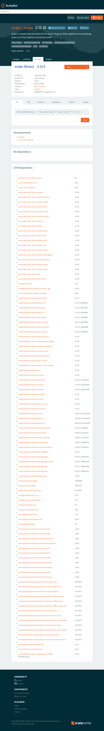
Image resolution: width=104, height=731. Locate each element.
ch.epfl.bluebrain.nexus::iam (29, 370)
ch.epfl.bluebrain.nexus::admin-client (32, 298)
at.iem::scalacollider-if (26, 187)
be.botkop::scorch (25, 284)
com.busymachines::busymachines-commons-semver (38, 635)
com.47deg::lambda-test (27, 514)
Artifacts (27, 59)
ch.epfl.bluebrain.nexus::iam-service (32, 408)
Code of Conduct (20, 709)
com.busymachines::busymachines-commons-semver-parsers (42, 639)
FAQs (16, 705)
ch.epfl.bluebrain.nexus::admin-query (32, 317)
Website (72, 28)
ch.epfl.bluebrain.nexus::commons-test (33, 351)
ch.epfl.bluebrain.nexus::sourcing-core (32, 466)
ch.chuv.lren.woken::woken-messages (32, 293)
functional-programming (32, 42)
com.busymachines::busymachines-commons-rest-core (39, 615)
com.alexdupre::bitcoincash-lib (30, 519)
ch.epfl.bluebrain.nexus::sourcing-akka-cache (35, 461)
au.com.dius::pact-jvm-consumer (30, 192)
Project (16, 59)
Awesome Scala (83, 17)
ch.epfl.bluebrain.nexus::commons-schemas (35, 346)
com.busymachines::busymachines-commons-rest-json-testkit (42, 630)
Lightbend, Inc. (50, 92)
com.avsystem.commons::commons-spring (34, 577)
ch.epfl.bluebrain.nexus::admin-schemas (33, 327)
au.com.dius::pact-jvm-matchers (30, 221)
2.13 (27, 51)
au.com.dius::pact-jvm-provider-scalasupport (35, 255)
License (17, 712)
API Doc (71, 17)
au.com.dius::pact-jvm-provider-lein (31, 245)
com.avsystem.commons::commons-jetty (34, 553)
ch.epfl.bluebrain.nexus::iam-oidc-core (32, 404)
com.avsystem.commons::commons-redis (34, 572)
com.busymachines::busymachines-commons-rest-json (39, 625)
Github (18, 680)
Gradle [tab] (85, 102)
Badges (48, 59)
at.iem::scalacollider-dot (27, 182)
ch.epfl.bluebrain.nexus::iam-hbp (30, 399)
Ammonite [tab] (56, 102)
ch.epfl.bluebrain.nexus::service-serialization (35, 447)
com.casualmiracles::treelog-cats (31, 644)
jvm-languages (47, 42)
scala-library (43, 46)
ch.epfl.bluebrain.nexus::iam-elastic (31, 394)
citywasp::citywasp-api (26, 505)
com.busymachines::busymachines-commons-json (37, 610)
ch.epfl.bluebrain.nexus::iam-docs (31, 389)
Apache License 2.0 (57, 28)
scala (15, 27)
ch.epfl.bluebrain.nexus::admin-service (32, 332)
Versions (38, 59)
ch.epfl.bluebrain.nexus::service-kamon (33, 442)
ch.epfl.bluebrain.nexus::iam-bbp (30, 375)
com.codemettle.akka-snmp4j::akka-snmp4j (35, 654)
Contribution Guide (21, 693)
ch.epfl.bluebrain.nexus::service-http (32, 433)
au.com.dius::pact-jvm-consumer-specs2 (33, 216)
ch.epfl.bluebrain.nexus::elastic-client (32, 360)
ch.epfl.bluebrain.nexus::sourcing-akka (33, 457)
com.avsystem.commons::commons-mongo (35, 567)
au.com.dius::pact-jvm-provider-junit (32, 235)
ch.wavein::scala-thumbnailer (29, 500)
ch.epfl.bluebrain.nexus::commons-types (33, 356)
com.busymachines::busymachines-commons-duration (39, 586)
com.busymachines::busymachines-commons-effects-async (41, 596)
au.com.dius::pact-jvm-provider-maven (33, 250)
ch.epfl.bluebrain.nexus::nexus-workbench (34, 428)
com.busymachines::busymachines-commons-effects (38, 591)
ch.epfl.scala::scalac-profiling (29, 490)
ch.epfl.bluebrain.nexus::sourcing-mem (33, 471)
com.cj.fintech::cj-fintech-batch (30, 649)
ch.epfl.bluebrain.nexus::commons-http (33, 336)
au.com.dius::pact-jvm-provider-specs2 (33, 264)
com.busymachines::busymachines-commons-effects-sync (40, 601)
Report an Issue (20, 696)
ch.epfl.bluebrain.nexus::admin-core (32, 303)
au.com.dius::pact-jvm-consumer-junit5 (33, 211)
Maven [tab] (71, 102)
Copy (85, 120)
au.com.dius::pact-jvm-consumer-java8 (33, 202)
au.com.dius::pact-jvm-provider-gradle (32, 231)
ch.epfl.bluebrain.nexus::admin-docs (32, 308)
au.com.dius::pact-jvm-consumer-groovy (33, 197)
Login (97, 17)
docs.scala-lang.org (25, 140)
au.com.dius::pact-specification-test (32, 279)
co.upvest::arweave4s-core (28, 510)
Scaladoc (21, 137)
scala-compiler (16, 42)
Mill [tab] (28, 102)
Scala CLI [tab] (41, 102)
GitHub (84, 28)
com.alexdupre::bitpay (26, 524)
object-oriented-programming (64, 42)
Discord (18, 684)
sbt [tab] (17, 102)
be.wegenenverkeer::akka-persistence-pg (34, 288)
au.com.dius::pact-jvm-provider (30, 226)
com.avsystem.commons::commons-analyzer (35, 538)
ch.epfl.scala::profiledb (27, 486)
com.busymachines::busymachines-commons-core (37, 582)
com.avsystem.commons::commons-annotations (37, 543)
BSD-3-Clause (39, 86)
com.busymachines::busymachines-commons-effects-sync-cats (42, 606)
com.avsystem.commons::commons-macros (35, 562)
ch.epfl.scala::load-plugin (27, 481)
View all (37, 89)
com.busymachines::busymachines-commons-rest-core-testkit (42, 620)
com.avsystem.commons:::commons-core (34, 529)
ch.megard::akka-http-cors (28, 495)
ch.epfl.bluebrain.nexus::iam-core (31, 384)
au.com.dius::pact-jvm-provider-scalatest (34, 259)
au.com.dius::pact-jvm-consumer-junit (32, 206)
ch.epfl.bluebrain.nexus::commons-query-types (36, 341)
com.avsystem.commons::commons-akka (34, 534)
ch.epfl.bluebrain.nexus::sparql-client (32, 476)
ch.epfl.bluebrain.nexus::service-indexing (33, 437)
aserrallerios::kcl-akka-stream (30, 178)
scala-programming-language (21, 46)
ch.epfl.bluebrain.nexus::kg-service (31, 423)
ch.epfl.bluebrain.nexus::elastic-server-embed (35, 365)
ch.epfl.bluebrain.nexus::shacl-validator (33, 452)
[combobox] (76, 67)
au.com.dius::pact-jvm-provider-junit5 (32, 240)
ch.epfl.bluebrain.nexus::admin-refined (33, 322)
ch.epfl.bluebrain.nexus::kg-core (30, 413)
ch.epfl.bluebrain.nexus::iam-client (31, 380)
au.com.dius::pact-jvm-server (29, 274)
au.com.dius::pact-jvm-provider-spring (32, 269)
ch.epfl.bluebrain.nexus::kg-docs (30, 418)
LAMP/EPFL (39, 92)
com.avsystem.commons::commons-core (34, 548)
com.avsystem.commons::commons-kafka (34, 558)
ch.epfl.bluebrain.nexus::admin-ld (31, 312)
